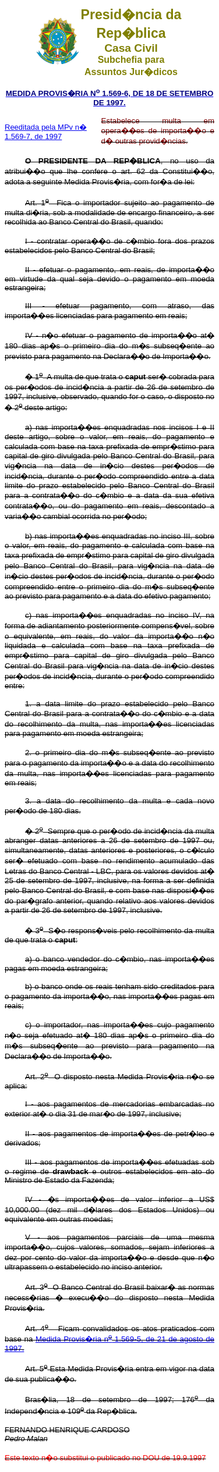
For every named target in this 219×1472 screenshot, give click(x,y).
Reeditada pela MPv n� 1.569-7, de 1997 (46, 132)
